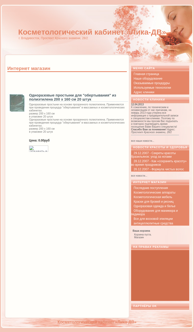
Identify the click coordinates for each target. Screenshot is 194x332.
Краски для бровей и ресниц (154, 201)
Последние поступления (151, 188)
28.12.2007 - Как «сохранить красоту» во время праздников (159, 163)
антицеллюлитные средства (153, 223)
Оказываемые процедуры (152, 83)
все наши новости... (142, 140)
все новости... (139, 175)
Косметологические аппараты (154, 192)
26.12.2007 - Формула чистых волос (159, 169)
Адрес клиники (144, 92)
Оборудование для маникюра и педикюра (154, 212)
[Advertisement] (66, 82)
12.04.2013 (137, 104)
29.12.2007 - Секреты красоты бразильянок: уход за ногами (153, 154)
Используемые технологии (152, 87)
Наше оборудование (148, 78)
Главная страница (146, 74)
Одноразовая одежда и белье (154, 206)
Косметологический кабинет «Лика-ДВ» (92, 32)
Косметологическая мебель (153, 197)
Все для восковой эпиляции (153, 219)
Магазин (139, 237)
